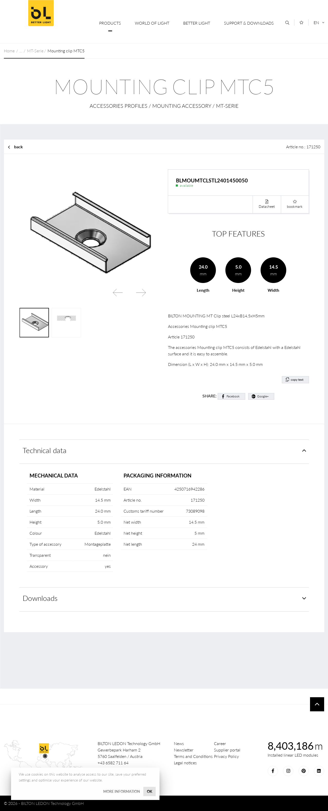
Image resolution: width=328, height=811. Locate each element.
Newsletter (183, 749)
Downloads (40, 598)
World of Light (152, 23)
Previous (117, 292)
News (179, 743)
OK (149, 791)
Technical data (45, 450)
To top (317, 704)
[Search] (287, 22)
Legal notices (185, 762)
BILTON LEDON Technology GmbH (41, 13)
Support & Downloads (249, 23)
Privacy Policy (226, 756)
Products (110, 23)
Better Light (196, 23)
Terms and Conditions (193, 756)
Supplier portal (227, 749)
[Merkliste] (301, 22)
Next (141, 292)
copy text (297, 380)
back (18, 146)
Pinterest (303, 771)
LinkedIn (319, 771)
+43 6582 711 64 (113, 762)
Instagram (288, 771)
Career (220, 743)
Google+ (263, 396)
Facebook (233, 396)
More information (121, 791)
